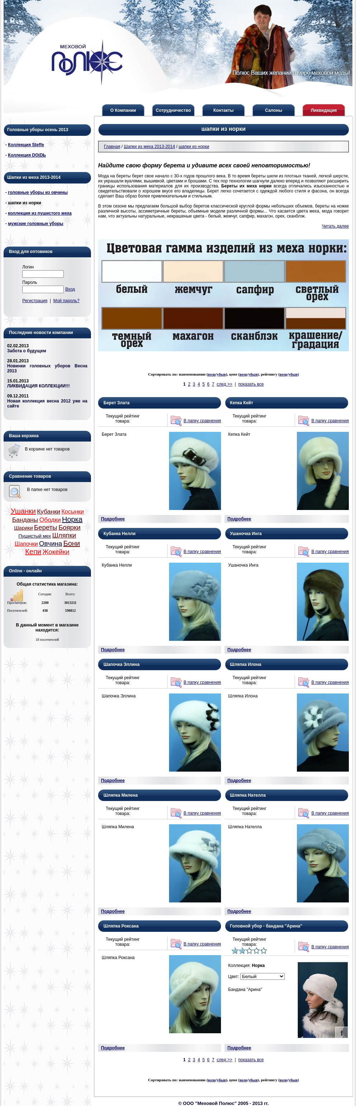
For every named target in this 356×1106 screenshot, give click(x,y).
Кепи (33, 552)
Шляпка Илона (245, 664)
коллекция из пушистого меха (40, 213)
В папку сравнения (202, 420)
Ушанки (23, 511)
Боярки (69, 527)
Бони (71, 543)
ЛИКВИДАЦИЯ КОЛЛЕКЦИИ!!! (38, 385)
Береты (45, 527)
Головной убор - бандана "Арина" (266, 926)
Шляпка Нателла (248, 795)
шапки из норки (194, 146)
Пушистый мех (35, 536)
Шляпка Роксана (121, 926)
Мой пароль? (66, 300)
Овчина (50, 543)
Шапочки (26, 544)
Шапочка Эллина (122, 664)
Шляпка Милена (121, 795)
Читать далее (335, 226)
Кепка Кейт (241, 402)
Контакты (223, 110)
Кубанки (48, 511)
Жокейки (55, 552)
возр (212, 374)
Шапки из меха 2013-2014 (149, 146)
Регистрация (34, 300)
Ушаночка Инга (246, 533)
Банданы (25, 519)
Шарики (23, 528)
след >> (224, 384)
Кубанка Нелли (119, 533)
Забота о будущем (26, 350)
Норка (72, 519)
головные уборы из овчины (38, 192)
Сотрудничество (173, 110)
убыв (221, 374)
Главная (112, 146)
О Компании (123, 110)
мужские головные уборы (35, 223)
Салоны (273, 110)
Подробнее (113, 518)
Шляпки (64, 535)
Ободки (50, 519)
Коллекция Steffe (26, 144)
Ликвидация (324, 110)
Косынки (73, 512)
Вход (70, 289)
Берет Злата (117, 402)
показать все (251, 384)
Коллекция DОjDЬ (27, 155)
